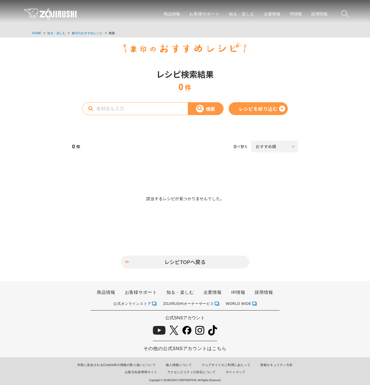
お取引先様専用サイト (141, 372)
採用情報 (319, 14)
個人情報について (179, 365)
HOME (36, 33)
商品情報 (172, 14)
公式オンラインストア (132, 304)
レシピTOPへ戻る (185, 262)
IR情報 (296, 14)
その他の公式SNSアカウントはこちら (184, 348)
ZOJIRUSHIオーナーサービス (188, 304)
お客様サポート (204, 14)
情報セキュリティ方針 (276, 365)
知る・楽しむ (242, 14)
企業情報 (272, 14)
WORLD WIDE (239, 304)
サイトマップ (235, 372)
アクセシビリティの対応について (191, 372)
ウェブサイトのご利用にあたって (226, 365)
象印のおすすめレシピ (87, 33)
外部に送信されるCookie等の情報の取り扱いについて (116, 365)
